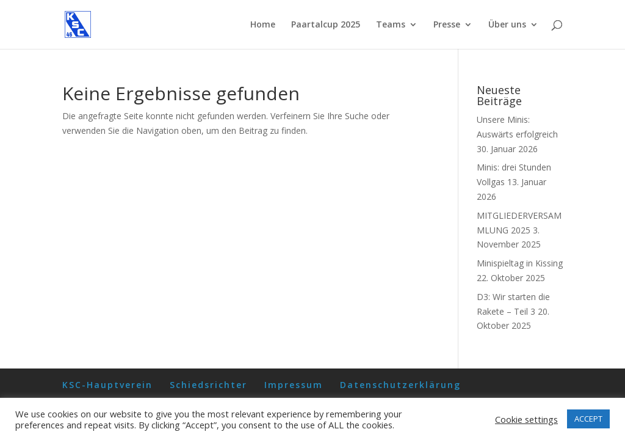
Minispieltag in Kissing (520, 263)
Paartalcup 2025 (325, 25)
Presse (446, 25)
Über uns (507, 25)
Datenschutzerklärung (400, 385)
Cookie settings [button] (526, 419)
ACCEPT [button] (588, 418)
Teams (390, 25)
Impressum (293, 385)
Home (262, 25)
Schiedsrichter (208, 385)
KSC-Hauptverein (107, 385)
